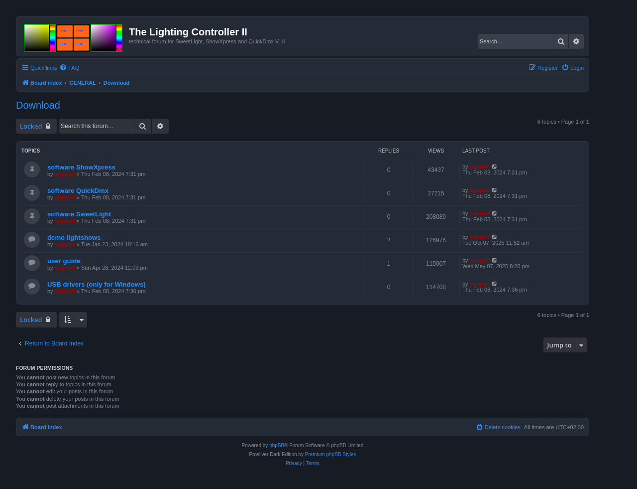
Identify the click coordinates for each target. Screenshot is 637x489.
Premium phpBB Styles (330, 454)
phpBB (276, 445)
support (65, 174)
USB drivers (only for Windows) (96, 284)
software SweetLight (79, 214)
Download (38, 105)
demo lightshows (74, 237)
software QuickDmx (77, 190)
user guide (64, 261)
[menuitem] (69, 68)
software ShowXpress (81, 167)
